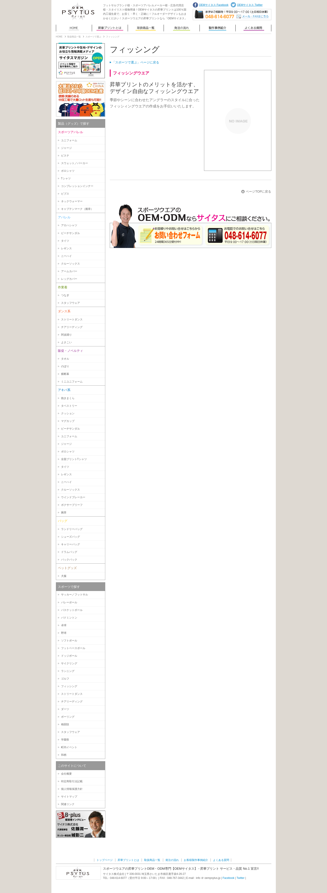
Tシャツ (66, 178)
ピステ (65, 155)
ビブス (65, 193)
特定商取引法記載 (72, 781)
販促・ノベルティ (70, 350)
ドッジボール (69, 655)
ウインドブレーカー (73, 497)
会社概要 (66, 773)
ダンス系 (64, 311)
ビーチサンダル (70, 233)
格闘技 (65, 724)
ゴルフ (65, 678)
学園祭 (65, 739)
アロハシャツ (69, 225)
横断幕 (65, 374)
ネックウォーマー (72, 201)
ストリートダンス (72, 319)
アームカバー (69, 271)
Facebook (229, 878)
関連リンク (68, 804)
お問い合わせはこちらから (190, 225)
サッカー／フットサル (74, 594)
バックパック (69, 559)
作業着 (62, 287)
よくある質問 (253, 28)
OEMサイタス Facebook (213, 5)
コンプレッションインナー (77, 186)
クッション (68, 413)
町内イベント (69, 747)
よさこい (66, 342)
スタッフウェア (70, 302)
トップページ (74, 28)
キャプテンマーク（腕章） (77, 209)
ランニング (68, 671)
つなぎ (65, 295)
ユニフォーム (69, 140)
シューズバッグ (70, 536)
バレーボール (69, 602)
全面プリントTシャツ (74, 459)
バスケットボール (72, 610)
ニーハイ (66, 256)
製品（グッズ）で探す (73, 123)
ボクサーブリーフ (72, 504)
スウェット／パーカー (74, 163)
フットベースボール (73, 648)
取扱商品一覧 (146, 28)
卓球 (63, 625)
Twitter (240, 878)
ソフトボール (69, 640)
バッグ (62, 521)
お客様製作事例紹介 (217, 28)
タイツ (65, 240)
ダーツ (65, 709)
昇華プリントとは (110, 28)
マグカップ (68, 421)
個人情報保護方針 (72, 789)
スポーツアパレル (70, 132)
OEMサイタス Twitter (250, 5)
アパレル (64, 217)
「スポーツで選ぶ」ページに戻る (135, 62)
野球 (63, 632)
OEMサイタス (78, 11)
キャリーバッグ (70, 544)
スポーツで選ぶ (93, 36)
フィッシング (69, 686)
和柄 (63, 754)
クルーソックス (70, 263)
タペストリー (69, 405)
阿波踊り (66, 334)
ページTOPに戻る (258, 191)
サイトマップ (69, 796)
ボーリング (68, 716)
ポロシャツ (68, 170)
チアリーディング (72, 327)
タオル (65, 358)
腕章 (63, 512)
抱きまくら (68, 398)
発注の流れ (182, 28)
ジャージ (66, 148)
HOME (59, 36)
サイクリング (69, 663)
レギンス (66, 248)
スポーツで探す (69, 587)
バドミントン (69, 617)
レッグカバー (69, 278)
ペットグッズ (67, 568)
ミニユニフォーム (72, 381)
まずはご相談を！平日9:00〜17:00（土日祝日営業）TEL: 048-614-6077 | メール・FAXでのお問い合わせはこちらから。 (232, 14)
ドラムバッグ (69, 552)
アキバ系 (64, 390)
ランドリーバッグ (72, 529)
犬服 (63, 576)
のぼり (65, 366)
